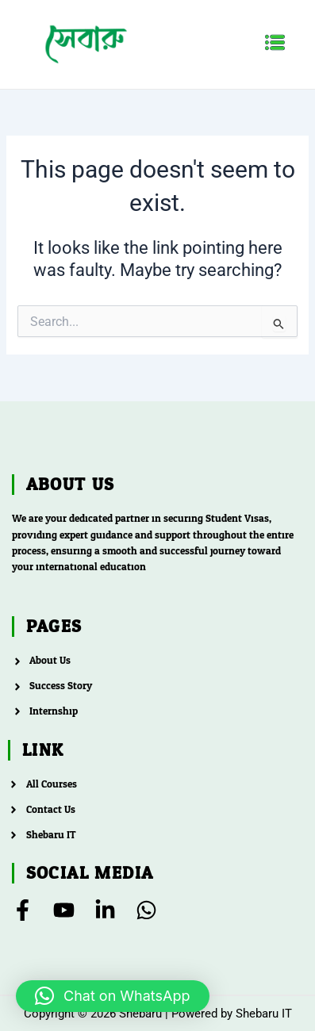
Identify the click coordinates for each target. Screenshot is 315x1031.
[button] (275, 43)
